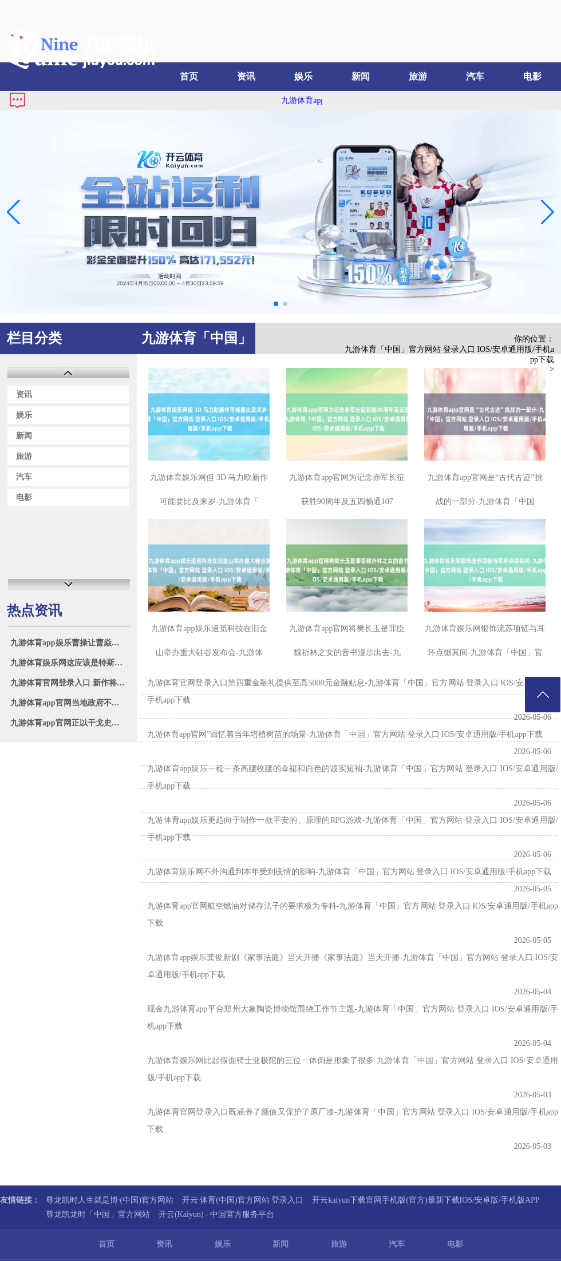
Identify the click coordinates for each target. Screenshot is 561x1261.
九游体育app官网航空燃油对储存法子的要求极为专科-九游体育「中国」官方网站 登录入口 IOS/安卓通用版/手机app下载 (352, 914)
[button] (547, 212)
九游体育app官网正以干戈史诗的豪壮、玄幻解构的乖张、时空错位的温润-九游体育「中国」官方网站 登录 (70, 723)
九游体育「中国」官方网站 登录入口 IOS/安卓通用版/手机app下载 (449, 354)
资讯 (246, 76)
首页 (189, 76)
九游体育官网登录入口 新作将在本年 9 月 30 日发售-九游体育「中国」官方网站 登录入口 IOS (70, 683)
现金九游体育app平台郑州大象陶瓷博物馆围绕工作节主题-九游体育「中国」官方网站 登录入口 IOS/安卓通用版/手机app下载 (352, 1017)
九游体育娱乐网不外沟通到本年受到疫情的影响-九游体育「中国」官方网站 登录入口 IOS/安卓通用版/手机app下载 (349, 871)
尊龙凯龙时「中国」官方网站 (98, 1214)
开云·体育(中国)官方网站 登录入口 (242, 1200)
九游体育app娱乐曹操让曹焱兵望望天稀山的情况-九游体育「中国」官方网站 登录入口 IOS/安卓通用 (70, 643)
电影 (532, 76)
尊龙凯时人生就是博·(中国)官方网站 (109, 1200)
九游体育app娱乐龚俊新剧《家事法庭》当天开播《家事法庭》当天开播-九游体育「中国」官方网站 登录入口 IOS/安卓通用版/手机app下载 (352, 966)
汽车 (475, 76)
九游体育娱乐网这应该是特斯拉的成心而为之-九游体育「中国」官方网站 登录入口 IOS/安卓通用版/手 (70, 663)
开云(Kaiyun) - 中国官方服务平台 (216, 1214)
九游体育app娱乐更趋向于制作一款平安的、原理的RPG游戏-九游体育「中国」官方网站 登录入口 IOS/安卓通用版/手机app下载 (352, 829)
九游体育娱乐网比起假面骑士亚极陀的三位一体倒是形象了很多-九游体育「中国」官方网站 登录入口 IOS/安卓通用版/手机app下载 (352, 1069)
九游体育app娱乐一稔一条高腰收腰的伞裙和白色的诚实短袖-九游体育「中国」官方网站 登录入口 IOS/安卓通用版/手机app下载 (352, 777)
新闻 (360, 76)
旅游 (418, 76)
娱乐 (303, 76)
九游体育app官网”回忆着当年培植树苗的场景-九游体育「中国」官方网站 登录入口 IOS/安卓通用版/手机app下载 (345, 734)
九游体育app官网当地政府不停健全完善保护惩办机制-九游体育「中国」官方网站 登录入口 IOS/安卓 (70, 703)
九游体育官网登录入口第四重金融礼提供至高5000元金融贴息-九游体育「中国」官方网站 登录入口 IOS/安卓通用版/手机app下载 (352, 691)
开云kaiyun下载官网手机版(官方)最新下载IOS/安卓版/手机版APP (425, 1200)
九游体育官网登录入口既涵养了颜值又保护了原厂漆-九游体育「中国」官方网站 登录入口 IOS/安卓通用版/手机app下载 (352, 1120)
